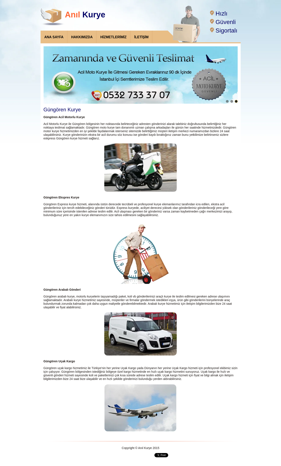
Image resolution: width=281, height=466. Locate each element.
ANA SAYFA (54, 37)
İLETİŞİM (141, 37)
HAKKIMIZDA (82, 37)
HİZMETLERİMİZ (113, 37)
